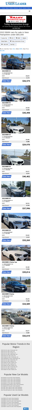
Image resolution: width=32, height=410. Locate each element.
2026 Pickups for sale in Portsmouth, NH (9, 357)
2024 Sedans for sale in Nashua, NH (9, 365)
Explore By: (4, 38)
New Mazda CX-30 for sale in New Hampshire (11, 380)
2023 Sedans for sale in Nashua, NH (9, 369)
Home (3, 8)
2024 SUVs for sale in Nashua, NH (8, 364)
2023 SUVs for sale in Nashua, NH (8, 368)
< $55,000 (4, 44)
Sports (20, 8)
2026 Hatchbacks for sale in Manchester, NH (10, 358)
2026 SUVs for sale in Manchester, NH (9, 354)
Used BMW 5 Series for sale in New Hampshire (11, 403)
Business (16, 8)
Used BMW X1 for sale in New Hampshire (10, 402)
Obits (28, 8)
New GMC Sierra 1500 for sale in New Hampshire (11, 387)
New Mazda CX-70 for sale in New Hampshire (11, 383)
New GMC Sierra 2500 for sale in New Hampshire (11, 388)
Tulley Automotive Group (17, 41)
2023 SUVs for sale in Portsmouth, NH (9, 366)
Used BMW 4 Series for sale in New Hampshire (11, 406)
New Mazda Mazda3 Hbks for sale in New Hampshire (12, 384)
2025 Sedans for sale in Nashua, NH (9, 362)
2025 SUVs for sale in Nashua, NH (8, 361)
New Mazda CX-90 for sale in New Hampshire (11, 381)
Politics (11, 8)
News (7, 8)
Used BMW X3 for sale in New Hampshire (10, 398)
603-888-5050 (16, 28)
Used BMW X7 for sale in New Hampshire (10, 405)
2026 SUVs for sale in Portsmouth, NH (9, 350)
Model (25, 38)
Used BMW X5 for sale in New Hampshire (10, 399)
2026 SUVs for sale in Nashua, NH (8, 353)
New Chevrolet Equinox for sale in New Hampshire (11, 390)
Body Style (4, 41)
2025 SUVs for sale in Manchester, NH (9, 359)
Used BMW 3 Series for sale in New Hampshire (11, 401)
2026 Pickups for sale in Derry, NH (8, 355)
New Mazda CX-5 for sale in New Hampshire (10, 377)
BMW (18, 38)
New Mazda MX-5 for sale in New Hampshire (10, 385)
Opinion (25, 8)
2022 (12, 38)
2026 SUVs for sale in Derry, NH (8, 351)
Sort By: (12, 44)
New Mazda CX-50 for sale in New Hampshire (11, 379)
